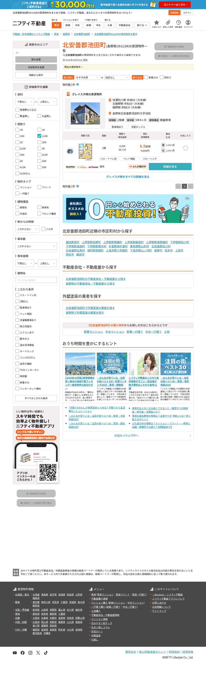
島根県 (61, 622)
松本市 (169, 250)
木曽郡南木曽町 (118, 246)
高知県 (53, 625)
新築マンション (93, 332)
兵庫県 (44, 617)
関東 (17, 602)
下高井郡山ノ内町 (141, 250)
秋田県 (70, 594)
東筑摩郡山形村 (139, 246)
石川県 (70, 609)
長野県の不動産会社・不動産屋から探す (90, 283)
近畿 (17, 617)
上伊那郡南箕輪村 (157, 242)
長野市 (158, 250)
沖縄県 (47, 633)
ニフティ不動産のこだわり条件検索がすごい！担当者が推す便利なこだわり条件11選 (144, 383)
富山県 (61, 609)
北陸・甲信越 (22, 609)
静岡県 (53, 613)
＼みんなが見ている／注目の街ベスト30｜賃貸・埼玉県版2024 (174, 381)
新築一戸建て (135, 332)
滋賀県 (61, 617)
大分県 (70, 629)
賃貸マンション (105, 594)
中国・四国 (21, 622)
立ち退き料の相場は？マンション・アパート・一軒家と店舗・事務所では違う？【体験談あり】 (161, 425)
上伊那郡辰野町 (91, 242)
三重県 (61, 613)
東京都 (36, 602)
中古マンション (114, 332)
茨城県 (72, 602)
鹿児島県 (37, 633)
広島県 (36, 622)
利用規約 (174, 651)
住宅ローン (97, 631)
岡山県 (44, 622)
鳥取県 (53, 622)
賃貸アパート (123, 594)
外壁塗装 (96, 635)
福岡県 (36, 629)
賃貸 (93, 594)
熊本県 (61, 629)
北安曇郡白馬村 (75, 250)
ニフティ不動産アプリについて (168, 598)
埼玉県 (55, 602)
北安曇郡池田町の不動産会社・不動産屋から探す (96, 279)
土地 (167, 332)
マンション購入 (99, 602)
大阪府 (36, 617)
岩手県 (53, 594)
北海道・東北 (22, 594)
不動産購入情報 (99, 598)
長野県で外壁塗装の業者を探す (85, 312)
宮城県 (61, 594)
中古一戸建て (154, 332)
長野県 (53, 609)
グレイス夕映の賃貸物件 (87, 94)
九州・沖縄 (21, 629)
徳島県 (78, 622)
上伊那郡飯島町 (134, 242)
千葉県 (64, 602)
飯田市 (80, 254)
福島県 (36, 598)
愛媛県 (44, 625)
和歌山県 (80, 617)
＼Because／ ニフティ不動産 (167, 594)
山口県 (70, 622)
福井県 (78, 609)
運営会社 (130, 651)
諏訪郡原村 (73, 242)
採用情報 (187, 651)
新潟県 (36, 609)
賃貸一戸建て (139, 594)
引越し (94, 639)
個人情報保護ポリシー (152, 651)
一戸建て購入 (98, 606)
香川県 (36, 625)
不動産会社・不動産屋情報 (105, 615)
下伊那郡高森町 (75, 246)
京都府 (53, 617)
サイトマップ (159, 610)
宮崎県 (78, 629)
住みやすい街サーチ (101, 623)
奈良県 (70, 617)
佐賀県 (44, 629)
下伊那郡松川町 (179, 242)
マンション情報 (99, 619)
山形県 (78, 594)
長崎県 (53, 629)
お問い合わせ (159, 602)
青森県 (44, 594)
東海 (17, 613)
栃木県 (81, 602)
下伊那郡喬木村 (96, 246)
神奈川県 (46, 602)
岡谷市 (70, 254)
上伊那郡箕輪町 (112, 242)
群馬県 (36, 605)
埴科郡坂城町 (95, 250)
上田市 (179, 250)
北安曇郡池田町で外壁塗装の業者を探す (90, 308)
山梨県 (44, 609)
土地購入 (96, 610)
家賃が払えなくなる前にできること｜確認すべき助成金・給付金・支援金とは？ (160, 409)
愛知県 (36, 613)
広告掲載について (161, 606)
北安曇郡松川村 (161, 246)
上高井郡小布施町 (117, 250)
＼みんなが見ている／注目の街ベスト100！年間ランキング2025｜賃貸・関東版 (112, 381)
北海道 (36, 594)
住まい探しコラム (100, 627)
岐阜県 (44, 613)
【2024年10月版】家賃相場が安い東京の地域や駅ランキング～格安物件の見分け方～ (80, 383)
